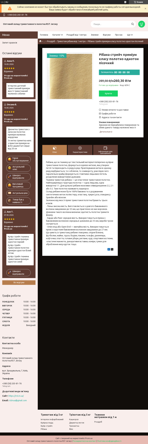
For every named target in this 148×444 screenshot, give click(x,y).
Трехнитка (74, 426)
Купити (108, 93)
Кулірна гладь (47, 423)
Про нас (119, 35)
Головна (44, 35)
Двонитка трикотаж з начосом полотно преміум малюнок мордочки (18, 133)
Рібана (44, 429)
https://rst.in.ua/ (16, 396)
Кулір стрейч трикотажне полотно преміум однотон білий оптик (19, 249)
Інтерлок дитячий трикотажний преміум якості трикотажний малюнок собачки (19, 90)
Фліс (71, 429)
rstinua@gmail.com (18, 400)
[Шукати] (132, 24)
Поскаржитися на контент (84, 441)
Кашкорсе (74, 419)
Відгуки (107, 35)
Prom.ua (88, 438)
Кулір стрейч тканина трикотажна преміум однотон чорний (18, 239)
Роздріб (51, 41)
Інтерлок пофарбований (52, 419)
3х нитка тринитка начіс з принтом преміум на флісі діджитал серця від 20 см (19, 144)
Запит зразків (9, 42)
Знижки (94, 35)
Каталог (57, 35)
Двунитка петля (76, 423)
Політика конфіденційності (109, 441)
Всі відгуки (19, 282)
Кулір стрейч (46, 426)
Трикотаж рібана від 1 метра (71, 41)
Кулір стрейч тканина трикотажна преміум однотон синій (18, 259)
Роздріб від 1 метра (76, 35)
